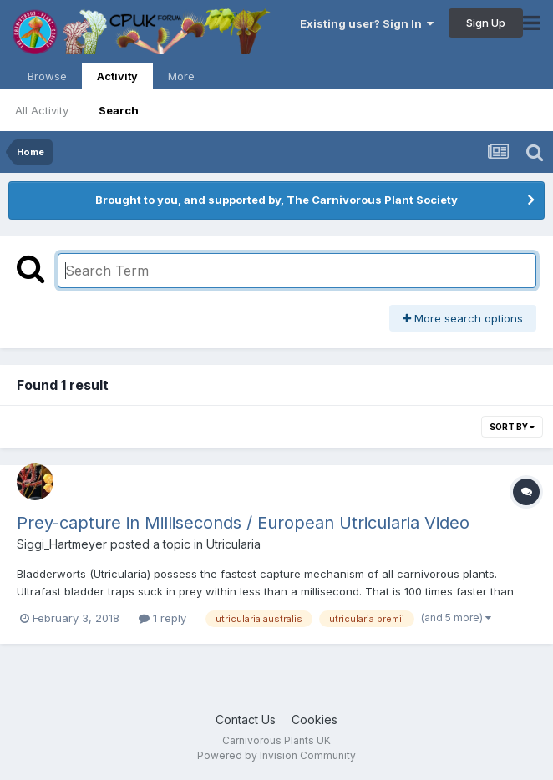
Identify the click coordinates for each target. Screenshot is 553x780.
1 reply (162, 618)
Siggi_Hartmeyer (62, 544)
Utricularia (233, 544)
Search (119, 110)
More (181, 76)
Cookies (314, 719)
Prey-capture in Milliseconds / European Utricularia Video (243, 523)
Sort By (512, 427)
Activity (117, 79)
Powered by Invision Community (276, 755)
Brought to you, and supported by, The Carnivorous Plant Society (276, 199)
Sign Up (485, 22)
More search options (463, 318)
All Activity (41, 110)
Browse (47, 76)
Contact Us (246, 719)
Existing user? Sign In (367, 23)
